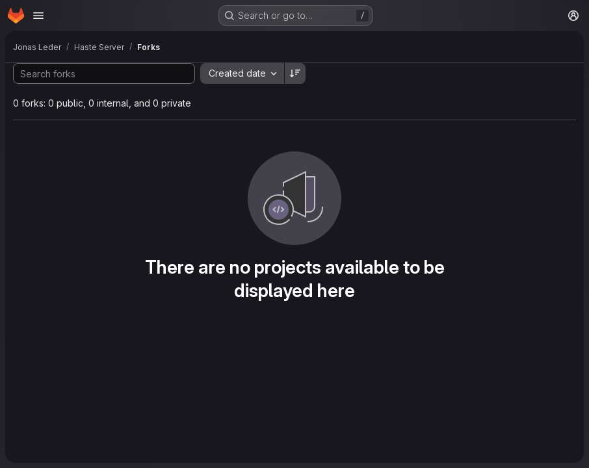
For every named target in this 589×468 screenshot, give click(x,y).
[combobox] (242, 73)
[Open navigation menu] (38, 15)
